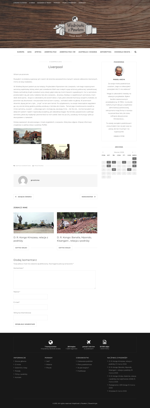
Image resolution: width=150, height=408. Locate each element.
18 (114, 170)
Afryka (38, 52)
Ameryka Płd (50, 52)
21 (129, 170)
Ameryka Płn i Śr (67, 52)
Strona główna (20, 3)
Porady (57, 3)
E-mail (17, 302)
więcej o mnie (119, 136)
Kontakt (82, 3)
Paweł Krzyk (119, 79)
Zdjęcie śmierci (23, 197)
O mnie (32, 3)
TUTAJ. (44, 125)
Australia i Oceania (88, 52)
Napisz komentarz (23, 165)
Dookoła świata (122, 52)
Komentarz (19, 268)
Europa (20, 52)
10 (108, 166)
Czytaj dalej (21, 248)
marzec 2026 (119, 152)
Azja (29, 52)
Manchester (89, 197)
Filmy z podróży (69, 3)
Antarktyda (105, 52)
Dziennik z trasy (44, 3)
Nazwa (17, 292)
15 (134, 166)
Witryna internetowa (22, 313)
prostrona (39, 165)
